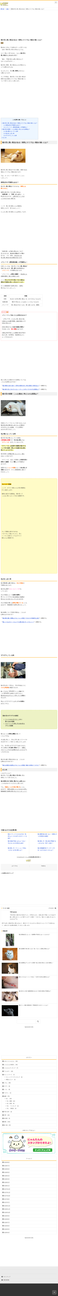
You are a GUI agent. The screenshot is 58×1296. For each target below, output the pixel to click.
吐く (7, 1098)
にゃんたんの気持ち (9, 1064)
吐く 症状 (9, 1103)
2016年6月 (7, 1225)
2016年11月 (7, 1209)
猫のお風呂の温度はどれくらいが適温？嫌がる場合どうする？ (21, 765)
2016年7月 (7, 1222)
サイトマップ (6, 1276)
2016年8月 (7, 1219)
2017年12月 (7, 1189)
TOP (2, 9)
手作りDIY (6, 1111)
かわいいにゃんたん (9, 1061)
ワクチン (6, 1092)
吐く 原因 (9, 1101)
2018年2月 (7, 1182)
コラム (5, 1082)
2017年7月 (7, 1202)
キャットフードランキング (13, 1077)
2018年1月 (7, 1185)
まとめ (4, 137)
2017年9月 (7, 1199)
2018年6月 (7, 1169)
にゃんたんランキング (10, 1068)
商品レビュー (9, 1079)
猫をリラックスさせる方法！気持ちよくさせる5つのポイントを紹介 (17, 836)
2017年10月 (7, 1195)
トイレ (5, 1089)
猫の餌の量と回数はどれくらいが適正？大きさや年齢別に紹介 (21, 618)
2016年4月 (7, 1232)
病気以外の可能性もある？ (12, 125)
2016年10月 (7, 1212)
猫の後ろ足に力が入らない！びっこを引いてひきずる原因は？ (21, 389)
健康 (5, 1096)
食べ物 (5, 1125)
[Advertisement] (29, 24)
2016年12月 (7, 1205)
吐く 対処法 (10, 1108)
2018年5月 (7, 1172)
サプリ (5, 1086)
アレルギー (7, 1071)
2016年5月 (7, 1229)
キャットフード (8, 1074)
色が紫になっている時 (11, 131)
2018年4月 (7, 1175)
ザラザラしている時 (10, 135)
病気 (7, 9)
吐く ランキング (11, 1106)
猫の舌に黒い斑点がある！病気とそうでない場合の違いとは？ (19, 123)
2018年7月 (7, 1165)
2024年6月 (7, 1162)
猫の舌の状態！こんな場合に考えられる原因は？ (16, 129)
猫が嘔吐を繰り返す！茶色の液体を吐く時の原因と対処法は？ (21, 385)
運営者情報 (6, 1280)
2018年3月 (7, 1179)
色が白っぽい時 (9, 133)
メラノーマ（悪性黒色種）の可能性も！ (16, 127)
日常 (5, 1115)
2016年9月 (7, 1216)
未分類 (5, 1118)
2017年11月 (7, 1192)
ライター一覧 (52, 908)
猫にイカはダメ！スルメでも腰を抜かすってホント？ (18, 622)
